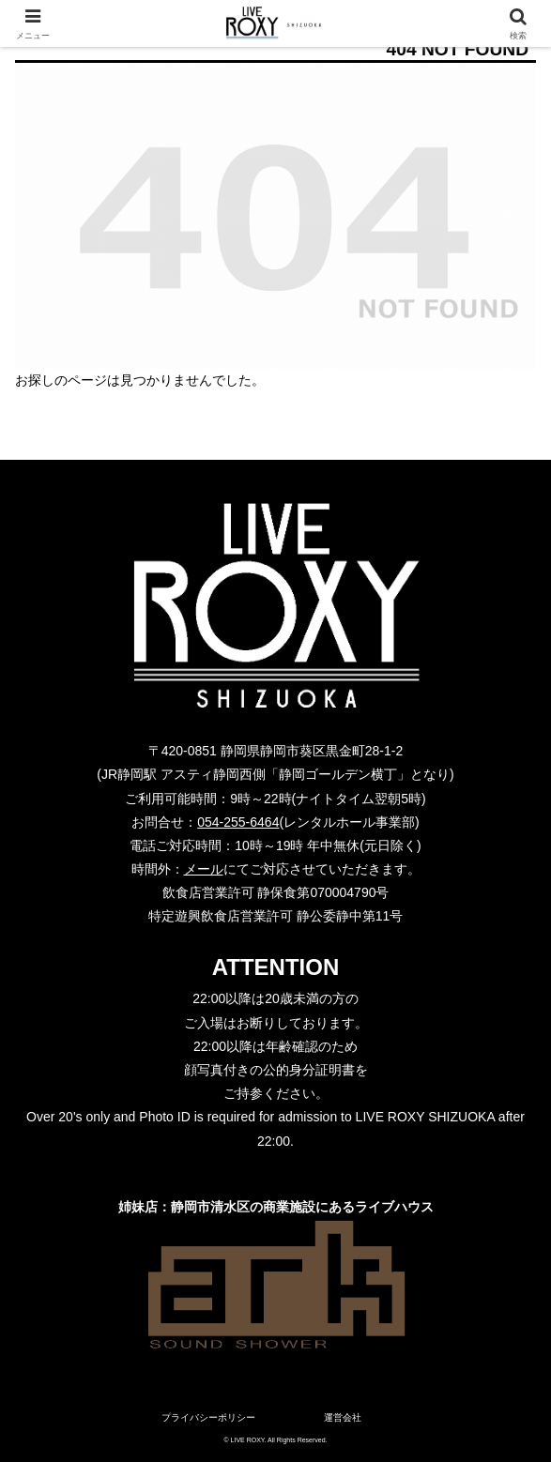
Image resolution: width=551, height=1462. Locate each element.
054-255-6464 (238, 822)
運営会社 (342, 1417)
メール (203, 868)
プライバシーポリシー (208, 1417)
